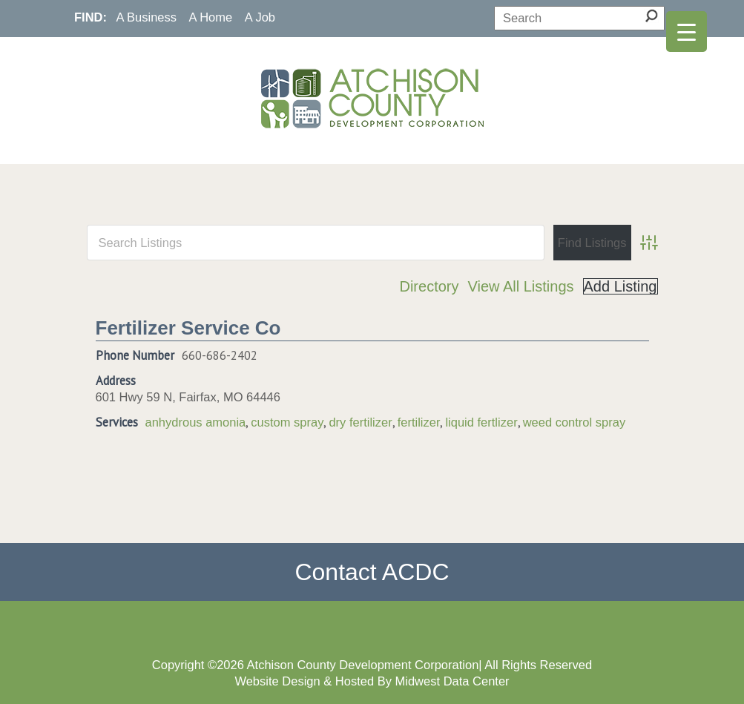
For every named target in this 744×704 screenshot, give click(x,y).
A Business (146, 17)
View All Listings (520, 286)
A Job (260, 17)
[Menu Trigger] (686, 31)
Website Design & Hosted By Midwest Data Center (371, 681)
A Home (211, 17)
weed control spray (574, 422)
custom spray (287, 422)
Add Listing (620, 286)
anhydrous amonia (195, 422)
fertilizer (419, 422)
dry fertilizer (360, 422)
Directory (428, 286)
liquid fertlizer (481, 422)
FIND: (90, 17)
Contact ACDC (371, 572)
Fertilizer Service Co (188, 328)
